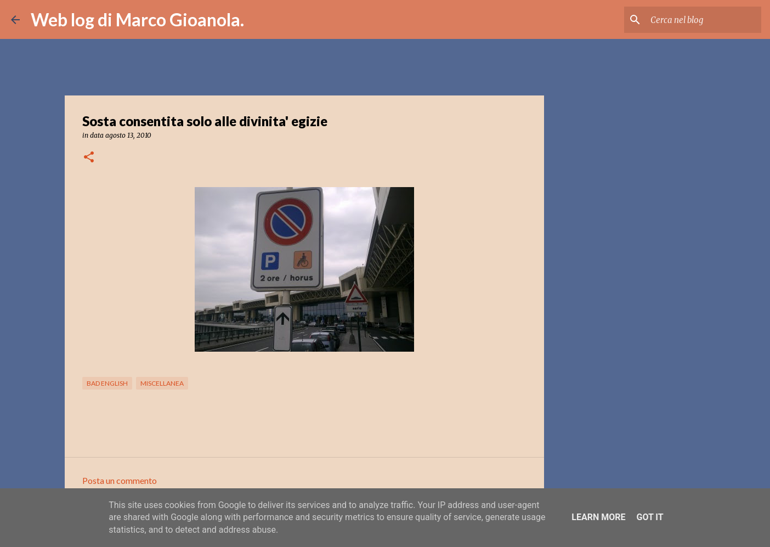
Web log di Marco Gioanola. (137, 19)
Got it (649, 517)
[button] (88, 157)
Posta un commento (119, 480)
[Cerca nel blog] (703, 20)
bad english (107, 383)
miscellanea (162, 383)
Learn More (598, 517)
